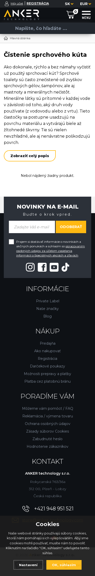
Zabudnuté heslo (47, 439)
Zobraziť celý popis (29, 156)
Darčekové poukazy (47, 366)
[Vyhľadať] (7, 28)
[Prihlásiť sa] (7, 4)
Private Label (47, 301)
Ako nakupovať (47, 351)
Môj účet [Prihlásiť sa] (17, 3)
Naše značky (47, 308)
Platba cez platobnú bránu (47, 381)
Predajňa (47, 343)
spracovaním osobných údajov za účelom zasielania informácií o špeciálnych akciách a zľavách (50, 250)
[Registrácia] (38, 3)
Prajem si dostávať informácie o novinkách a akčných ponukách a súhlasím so (50, 248)
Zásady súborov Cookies (47, 431)
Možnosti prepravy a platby (47, 373)
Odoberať (71, 227)
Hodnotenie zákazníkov (47, 446)
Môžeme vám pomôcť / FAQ (47, 408)
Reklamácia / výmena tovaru (47, 416)
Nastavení (28, 565)
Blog (47, 316)
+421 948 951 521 (53, 509)
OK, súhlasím (64, 565)
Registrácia (47, 358)
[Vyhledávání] (45, 28)
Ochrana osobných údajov (47, 423)
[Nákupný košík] (70, 14)
